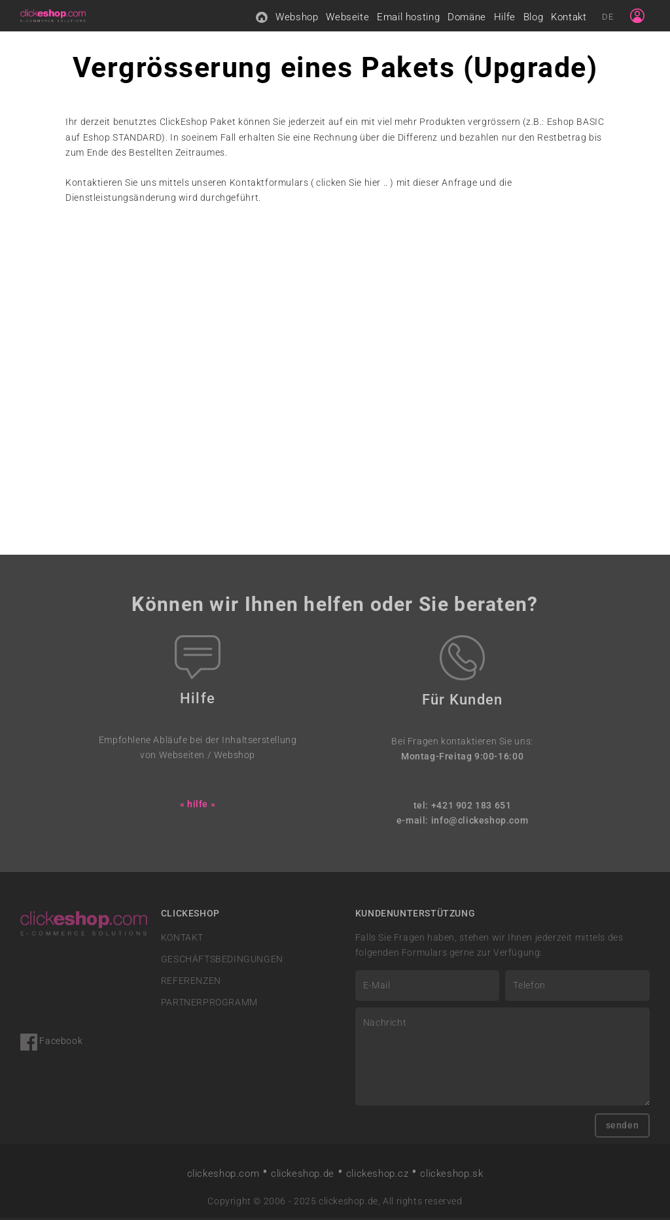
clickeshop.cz (377, 1175)
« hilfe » (197, 805)
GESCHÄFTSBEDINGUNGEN (222, 960)
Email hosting (408, 18)
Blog (533, 18)
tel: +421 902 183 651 (463, 806)
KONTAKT (182, 939)
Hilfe (505, 18)
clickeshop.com (223, 1175)
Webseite (347, 18)
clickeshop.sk (451, 1175)
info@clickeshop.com (480, 822)
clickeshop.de (302, 1175)
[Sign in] (637, 16)
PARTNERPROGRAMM (209, 1004)
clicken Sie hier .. (352, 184)
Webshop (296, 18)
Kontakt (568, 18)
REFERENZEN (191, 982)
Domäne (467, 18)
